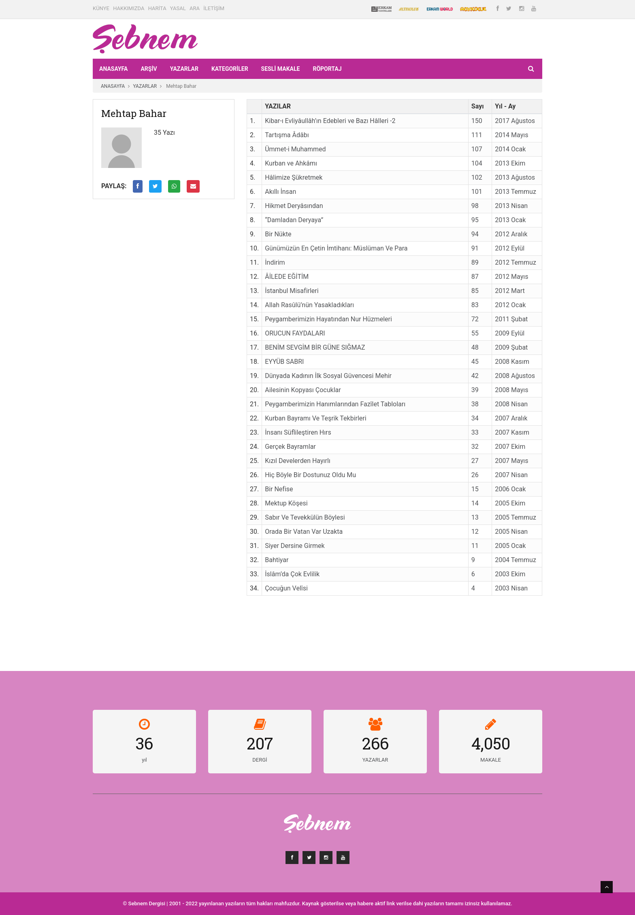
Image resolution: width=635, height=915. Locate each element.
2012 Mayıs (511, 276)
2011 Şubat (511, 319)
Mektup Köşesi (286, 503)
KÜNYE (101, 8)
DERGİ (259, 760)
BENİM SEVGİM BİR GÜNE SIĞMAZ (315, 347)
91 (475, 248)
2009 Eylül (509, 333)
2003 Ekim (510, 574)
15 (475, 489)
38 (475, 404)
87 (475, 276)
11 (475, 546)
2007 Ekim (510, 446)
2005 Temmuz (515, 517)
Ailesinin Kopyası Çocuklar (303, 390)
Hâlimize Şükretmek (293, 177)
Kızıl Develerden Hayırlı (297, 461)
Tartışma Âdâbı (287, 135)
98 (475, 206)
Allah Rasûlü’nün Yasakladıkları (309, 305)
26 (475, 475)
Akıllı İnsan (280, 191)
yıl (144, 760)
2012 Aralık (511, 234)
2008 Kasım (512, 361)
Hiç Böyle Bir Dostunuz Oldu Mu (310, 475)
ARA (195, 8)
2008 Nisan (511, 404)
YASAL (178, 8)
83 (475, 305)
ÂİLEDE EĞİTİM (287, 276)
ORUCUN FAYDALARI (295, 333)
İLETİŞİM (213, 8)
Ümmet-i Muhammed (295, 149)
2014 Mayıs (511, 135)
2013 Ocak (510, 220)
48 (475, 347)
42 (475, 376)
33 (475, 432)
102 (476, 177)
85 (475, 291)
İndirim (275, 262)
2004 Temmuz (515, 560)
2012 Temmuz (515, 262)
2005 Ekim (510, 503)
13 (475, 517)
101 (476, 191)
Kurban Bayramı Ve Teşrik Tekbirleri (315, 418)
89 (475, 262)
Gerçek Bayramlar (290, 446)
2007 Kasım (512, 432)
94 (475, 234)
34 (475, 418)
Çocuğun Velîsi (286, 588)
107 (476, 149)
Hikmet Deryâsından (294, 206)
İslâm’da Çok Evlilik (292, 574)
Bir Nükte (278, 234)
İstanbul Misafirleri (291, 291)
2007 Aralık (511, 418)
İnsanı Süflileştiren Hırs (298, 432)
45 (475, 361)
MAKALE (490, 760)
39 (475, 390)
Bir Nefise (279, 489)
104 (476, 163)
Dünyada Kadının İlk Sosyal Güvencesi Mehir (328, 376)
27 (475, 461)
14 (475, 503)
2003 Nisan (511, 588)
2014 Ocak (510, 149)
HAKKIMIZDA (128, 8)
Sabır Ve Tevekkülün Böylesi (305, 517)
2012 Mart (510, 291)
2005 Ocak (510, 546)
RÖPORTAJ (327, 69)
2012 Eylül (509, 248)
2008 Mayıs (511, 390)
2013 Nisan (511, 206)
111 (476, 135)
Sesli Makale (280, 69)
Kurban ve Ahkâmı (291, 163)
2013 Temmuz (515, 191)
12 (475, 531)
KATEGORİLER (229, 69)
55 (475, 333)
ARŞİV (149, 69)
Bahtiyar (276, 560)
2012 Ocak (510, 305)
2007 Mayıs (511, 461)
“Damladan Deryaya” (294, 220)
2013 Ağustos (515, 177)
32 (475, 446)
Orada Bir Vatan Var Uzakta (304, 531)
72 (475, 319)
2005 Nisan (511, 531)
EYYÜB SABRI (284, 361)
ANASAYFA (113, 69)
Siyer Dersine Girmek (294, 546)
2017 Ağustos (515, 121)
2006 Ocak (510, 489)
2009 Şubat (511, 347)
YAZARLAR (184, 69)
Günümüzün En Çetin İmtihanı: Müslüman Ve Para (336, 248)
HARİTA (157, 8)
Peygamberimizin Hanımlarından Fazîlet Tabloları (335, 404)
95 (475, 220)
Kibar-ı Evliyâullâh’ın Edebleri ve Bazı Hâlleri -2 (330, 121)
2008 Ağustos (515, 376)
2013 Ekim (510, 163)
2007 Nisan (511, 475)
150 (476, 121)
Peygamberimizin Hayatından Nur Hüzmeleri (328, 319)
